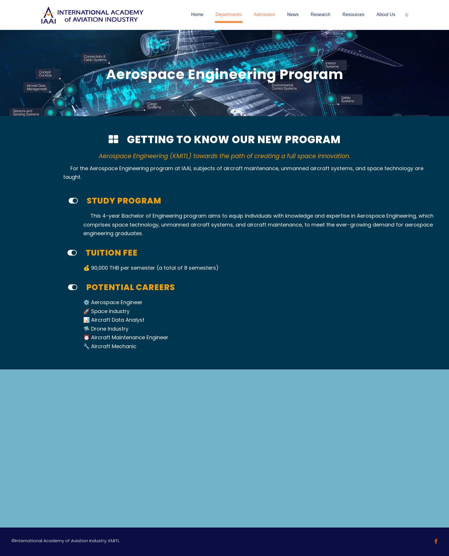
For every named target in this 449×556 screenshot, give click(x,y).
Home (197, 14)
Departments (228, 14)
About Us (386, 14)
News (293, 14)
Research (320, 14)
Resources (353, 14)
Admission (264, 14)
